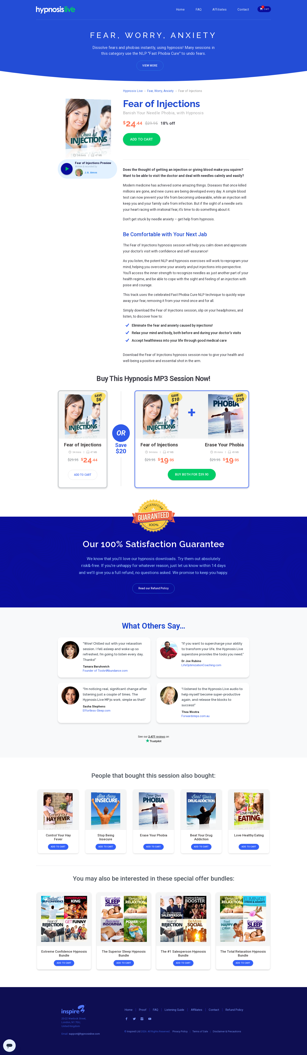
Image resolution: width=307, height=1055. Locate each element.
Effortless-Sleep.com (96, 710)
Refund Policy (234, 1010)
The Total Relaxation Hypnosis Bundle (243, 953)
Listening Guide (174, 1010)
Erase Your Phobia (224, 445)
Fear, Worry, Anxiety (160, 91)
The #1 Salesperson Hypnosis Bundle (183, 953)
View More (150, 65)
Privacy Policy (180, 1031)
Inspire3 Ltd (133, 1031)
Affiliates (219, 9)
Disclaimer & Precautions (227, 1031)
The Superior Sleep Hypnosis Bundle (124, 953)
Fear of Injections (82, 445)
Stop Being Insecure (106, 837)
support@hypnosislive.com (84, 1033)
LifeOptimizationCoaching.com (201, 665)
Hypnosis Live (133, 91)
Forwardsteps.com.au (195, 716)
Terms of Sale (200, 1031)
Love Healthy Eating (249, 835)
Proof (142, 1010)
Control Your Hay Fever (58, 837)
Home (180, 9)
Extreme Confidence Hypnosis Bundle (64, 953)
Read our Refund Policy (153, 588)
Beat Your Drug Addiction (201, 837)
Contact (243, 9)
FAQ (199, 9)
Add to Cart (82, 474)
